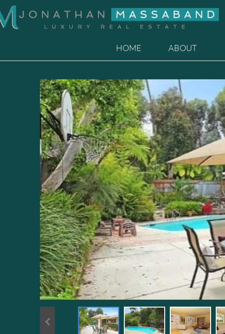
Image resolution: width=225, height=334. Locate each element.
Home (128, 48)
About (182, 48)
